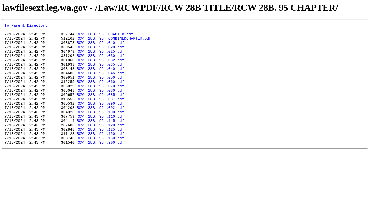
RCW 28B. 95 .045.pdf (100, 83)
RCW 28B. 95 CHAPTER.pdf (105, 36)
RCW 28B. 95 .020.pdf (100, 52)
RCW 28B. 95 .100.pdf (100, 130)
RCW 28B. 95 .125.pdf (100, 150)
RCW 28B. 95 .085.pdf (100, 109)
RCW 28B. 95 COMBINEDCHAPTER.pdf (114, 41)
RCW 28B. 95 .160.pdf (100, 161)
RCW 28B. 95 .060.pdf (100, 93)
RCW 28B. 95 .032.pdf (100, 67)
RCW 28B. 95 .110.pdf (100, 135)
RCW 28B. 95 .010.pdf (100, 46)
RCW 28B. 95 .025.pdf (100, 57)
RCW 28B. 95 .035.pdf (100, 72)
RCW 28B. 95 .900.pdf (100, 166)
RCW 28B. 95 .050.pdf (100, 88)
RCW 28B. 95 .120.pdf (100, 145)
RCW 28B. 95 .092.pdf (100, 124)
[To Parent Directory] (26, 26)
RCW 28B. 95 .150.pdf (100, 156)
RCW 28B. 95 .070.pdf (100, 98)
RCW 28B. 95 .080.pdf (100, 104)
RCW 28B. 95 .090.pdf (100, 119)
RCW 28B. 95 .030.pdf (100, 62)
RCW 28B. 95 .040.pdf (100, 78)
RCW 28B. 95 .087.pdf (100, 114)
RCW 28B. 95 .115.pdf (100, 140)
